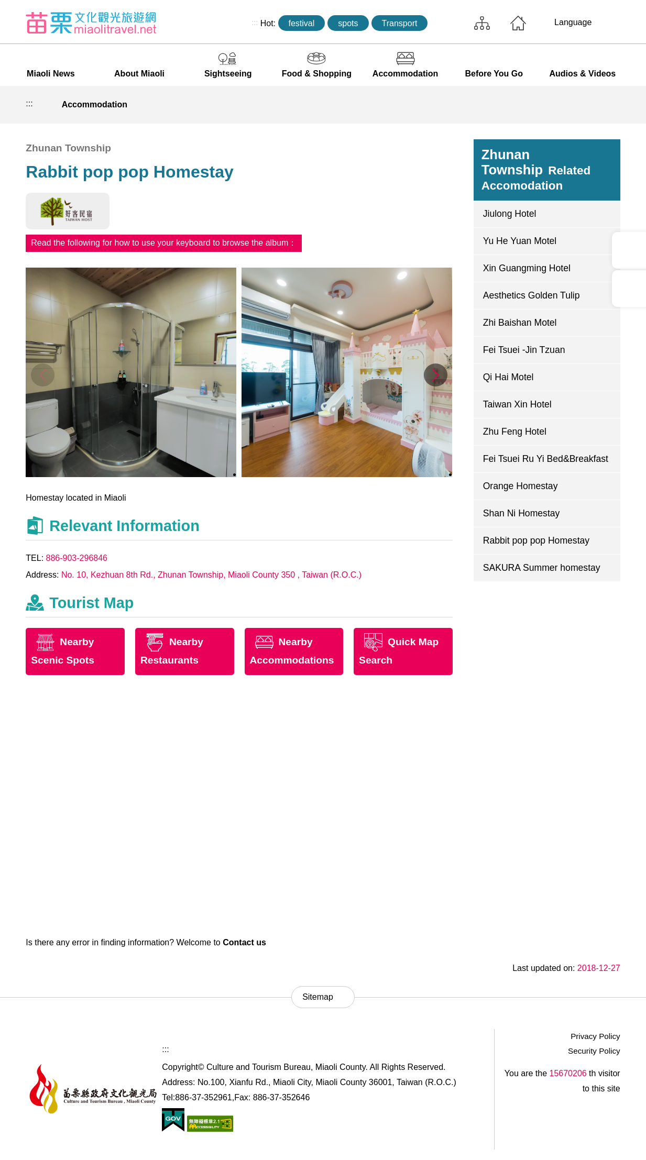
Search (448, 23)
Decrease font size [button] (584, 104)
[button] (435, 374)
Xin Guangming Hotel (527, 268)
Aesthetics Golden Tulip (531, 295)
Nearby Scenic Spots (62, 651)
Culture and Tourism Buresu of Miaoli (91, 22)
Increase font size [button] (609, 104)
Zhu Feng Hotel (514, 431)
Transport (400, 23)
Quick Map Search (399, 651)
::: (254, 22)
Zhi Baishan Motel (520, 322)
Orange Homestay (520, 486)
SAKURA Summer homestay (541, 567)
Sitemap (482, 23)
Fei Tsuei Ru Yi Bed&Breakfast (545, 459)
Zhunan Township (535, 169)
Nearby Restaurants (171, 651)
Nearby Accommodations (292, 651)
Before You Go (494, 73)
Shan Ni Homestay (521, 513)
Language (573, 22)
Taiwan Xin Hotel (517, 404)
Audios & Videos (582, 73)
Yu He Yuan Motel (520, 241)
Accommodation (405, 73)
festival (302, 23)
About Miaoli (139, 73)
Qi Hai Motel (508, 377)
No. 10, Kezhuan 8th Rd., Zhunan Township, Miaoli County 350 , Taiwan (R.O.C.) (211, 574)
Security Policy (594, 1050)
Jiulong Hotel (509, 213)
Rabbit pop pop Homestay (536, 540)
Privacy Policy (595, 1036)
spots (348, 23)
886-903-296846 (76, 558)
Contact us (244, 942)
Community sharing (560, 104)
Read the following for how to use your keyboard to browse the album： (164, 242)
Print (536, 104)
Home (518, 23)
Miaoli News (51, 73)
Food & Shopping (317, 73)
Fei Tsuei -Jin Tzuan (524, 350)
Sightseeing (228, 73)
